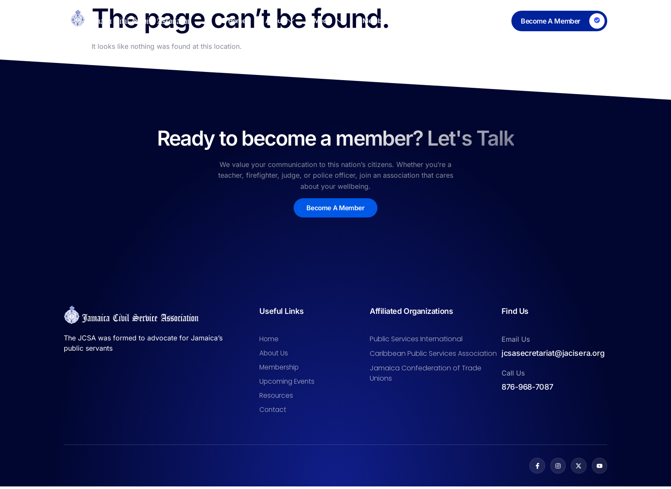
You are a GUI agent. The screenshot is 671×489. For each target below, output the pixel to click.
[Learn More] (559, 21)
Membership (379, 21)
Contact (494, 21)
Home (217, 21)
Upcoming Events (288, 383)
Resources (440, 21)
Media (321, 21)
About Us (274, 354)
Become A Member (335, 208)
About (265, 21)
